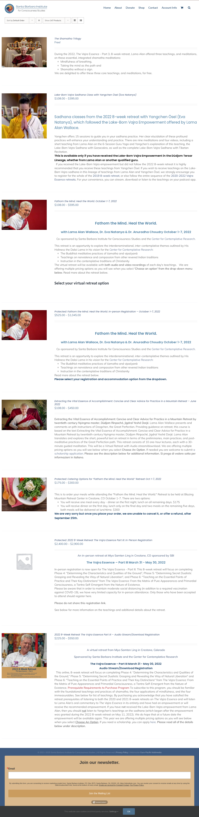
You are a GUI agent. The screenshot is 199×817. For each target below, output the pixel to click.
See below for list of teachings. (94, 695)
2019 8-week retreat (106, 175)
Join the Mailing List (99, 793)
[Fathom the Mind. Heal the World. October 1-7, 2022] (24, 201)
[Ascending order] (39, 20)
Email (11, 769)
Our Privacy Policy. (137, 785)
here (153, 722)
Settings (113, 811)
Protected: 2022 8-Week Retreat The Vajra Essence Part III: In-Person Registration (103, 540)
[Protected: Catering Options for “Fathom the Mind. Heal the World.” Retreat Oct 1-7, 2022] (24, 479)
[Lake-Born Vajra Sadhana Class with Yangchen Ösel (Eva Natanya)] (24, 95)
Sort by (15, 20)
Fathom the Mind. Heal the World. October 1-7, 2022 (85, 201)
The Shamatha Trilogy (67, 38)
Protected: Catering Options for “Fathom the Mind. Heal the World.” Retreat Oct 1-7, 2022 (107, 479)
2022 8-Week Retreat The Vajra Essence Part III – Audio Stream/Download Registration (107, 634)
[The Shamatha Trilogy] (24, 39)
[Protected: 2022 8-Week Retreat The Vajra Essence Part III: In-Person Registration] (24, 540)
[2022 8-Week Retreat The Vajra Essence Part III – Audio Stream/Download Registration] (24, 635)
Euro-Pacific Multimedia (151, 752)
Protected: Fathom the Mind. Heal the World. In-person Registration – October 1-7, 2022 (107, 311)
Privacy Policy (122, 752)
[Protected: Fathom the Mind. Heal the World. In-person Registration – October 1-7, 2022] (24, 312)
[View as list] (81, 20)
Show (53, 20)
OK (128, 811)
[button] (189, 7)
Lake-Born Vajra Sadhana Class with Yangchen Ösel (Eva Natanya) (95, 95)
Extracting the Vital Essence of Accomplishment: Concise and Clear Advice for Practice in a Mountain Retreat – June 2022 (125, 402)
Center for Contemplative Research (173, 239)
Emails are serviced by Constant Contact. (114, 785)
